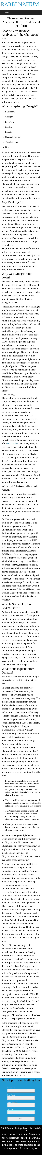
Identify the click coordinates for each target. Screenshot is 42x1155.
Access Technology (21, 1130)
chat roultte (12, 443)
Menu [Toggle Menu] (5, 12)
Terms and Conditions (14, 1128)
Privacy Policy (28, 1128)
